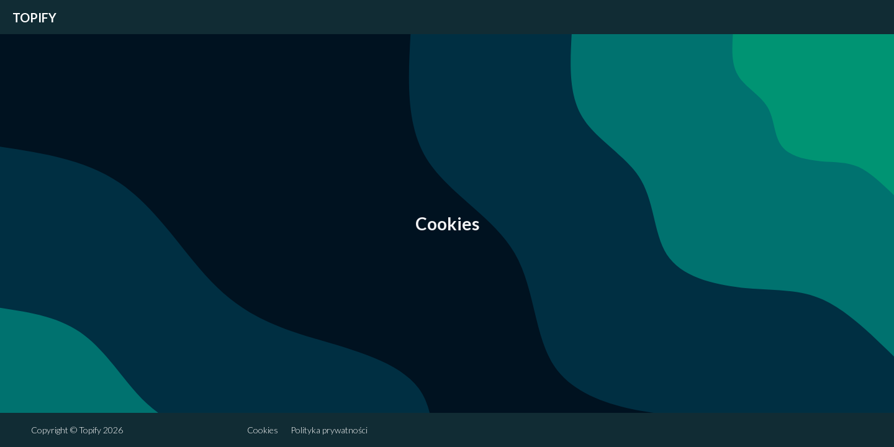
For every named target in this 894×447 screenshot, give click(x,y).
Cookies (262, 430)
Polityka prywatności (329, 430)
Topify (34, 17)
